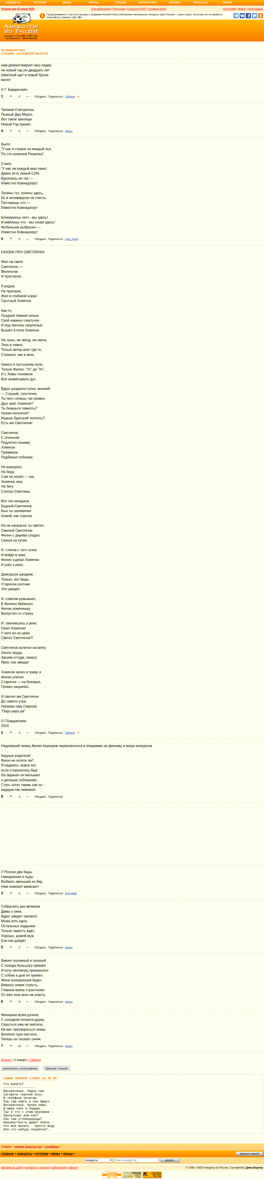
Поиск (227, 2)
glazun (69, 131)
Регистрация (255, 8)
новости (73, 1167)
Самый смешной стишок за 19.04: (30, 1078)
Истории (40, 2)
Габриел (70, 96)
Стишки (120, 2)
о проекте (44, 1167)
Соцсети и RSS (136, 8)
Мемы (67, 2)
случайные (51, 1146)
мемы (55, 1153)
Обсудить (40, 96)
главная (7, 1153)
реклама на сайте (12, 1167)
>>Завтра (34, 1060)
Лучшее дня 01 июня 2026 (17, 8)
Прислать (200, 2)
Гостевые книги (157, 8)
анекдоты (24, 1153)
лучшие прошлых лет (28, 1146)
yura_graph (71, 239)
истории (41, 1153)
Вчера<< (7, 1060)
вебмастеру (59, 1167)
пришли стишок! (249, 1153)
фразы (68, 1153)
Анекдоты (13, 2)
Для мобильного (101, 8)
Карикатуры (147, 2)
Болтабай (71, 893)
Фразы (94, 2)
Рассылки (119, 8)
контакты (30, 1167)
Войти (241, 8)
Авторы (174, 2)
